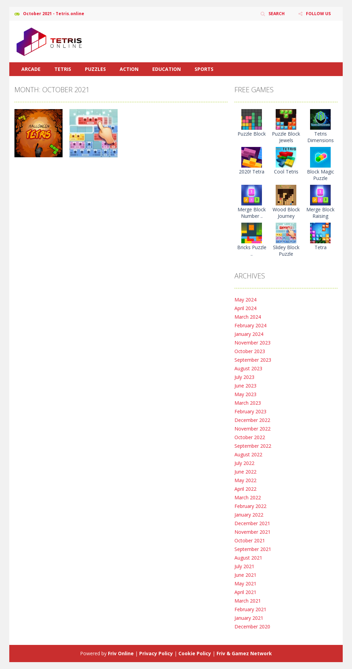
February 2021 (250, 609)
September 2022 (252, 446)
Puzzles (95, 69)
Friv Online (121, 653)
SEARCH (276, 14)
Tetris (62, 69)
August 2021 (248, 557)
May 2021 (245, 583)
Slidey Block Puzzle (286, 250)
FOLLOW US (318, 14)
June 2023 (245, 385)
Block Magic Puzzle (320, 174)
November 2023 (252, 342)
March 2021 (247, 600)
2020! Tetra (251, 171)
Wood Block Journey (286, 212)
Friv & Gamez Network (244, 653)
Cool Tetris (286, 171)
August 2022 (248, 454)
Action (129, 69)
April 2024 (245, 308)
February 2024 (250, 325)
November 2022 (252, 428)
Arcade (31, 69)
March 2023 (247, 403)
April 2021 (245, 592)
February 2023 (250, 411)
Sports (204, 69)
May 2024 (245, 299)
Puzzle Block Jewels (286, 137)
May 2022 (245, 480)
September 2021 (252, 549)
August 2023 (248, 368)
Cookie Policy (194, 653)
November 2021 (252, 532)
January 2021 (248, 618)
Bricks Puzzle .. (251, 250)
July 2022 (244, 463)
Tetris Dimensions (320, 137)
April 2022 (245, 489)
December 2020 (252, 626)
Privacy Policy (156, 653)
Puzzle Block (252, 133)
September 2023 (252, 360)
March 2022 (247, 497)
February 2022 (250, 506)
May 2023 (245, 394)
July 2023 (244, 377)
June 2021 (245, 575)
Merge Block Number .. (252, 212)
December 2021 (252, 523)
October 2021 (249, 540)
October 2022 (249, 437)
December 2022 (252, 420)
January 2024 (248, 334)
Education (166, 69)
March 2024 (247, 317)
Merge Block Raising (320, 212)
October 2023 (249, 351)
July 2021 (244, 566)
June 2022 (245, 471)
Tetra (321, 247)
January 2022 (248, 514)
